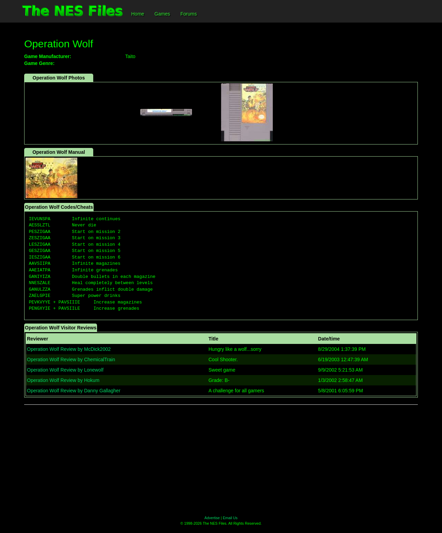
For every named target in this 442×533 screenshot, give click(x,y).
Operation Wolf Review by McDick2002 (69, 349)
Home (137, 14)
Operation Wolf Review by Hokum (63, 380)
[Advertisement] (221, 460)
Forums (188, 14)
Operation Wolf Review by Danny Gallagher (74, 390)
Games (162, 14)
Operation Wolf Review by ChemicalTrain (71, 359)
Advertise (212, 518)
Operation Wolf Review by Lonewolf (65, 370)
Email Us (230, 518)
